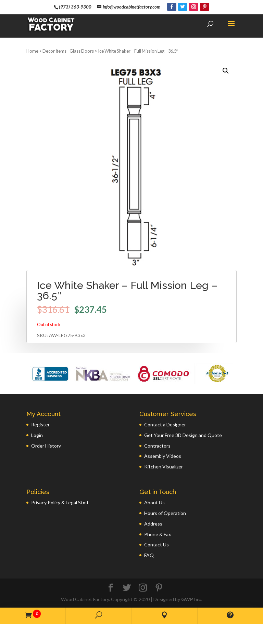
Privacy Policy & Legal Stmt (60, 502)
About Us (154, 502)
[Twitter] (182, 7)
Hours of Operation (165, 513)
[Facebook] (171, 7)
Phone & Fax (157, 534)
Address (153, 524)
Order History (46, 446)
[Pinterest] (204, 7)
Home (32, 51)
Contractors (157, 446)
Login (37, 435)
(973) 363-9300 (75, 7)
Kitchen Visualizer (163, 466)
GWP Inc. (191, 599)
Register (40, 424)
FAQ (149, 555)
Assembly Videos (162, 456)
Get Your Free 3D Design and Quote (183, 435)
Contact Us (156, 544)
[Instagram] (193, 7)
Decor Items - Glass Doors (68, 51)
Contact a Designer (165, 424)
